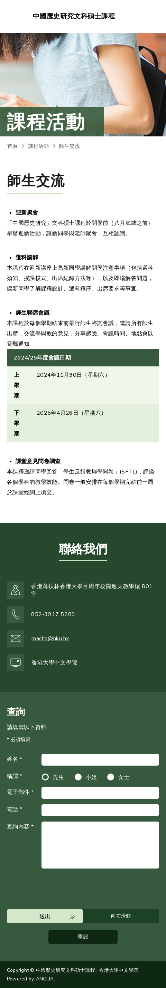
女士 (124, 777)
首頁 (12, 146)
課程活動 (38, 146)
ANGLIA (45, 979)
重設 (83, 937)
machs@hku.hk (50, 638)
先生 (58, 777)
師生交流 (69, 146)
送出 (45, 916)
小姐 (91, 777)
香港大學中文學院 (54, 662)
